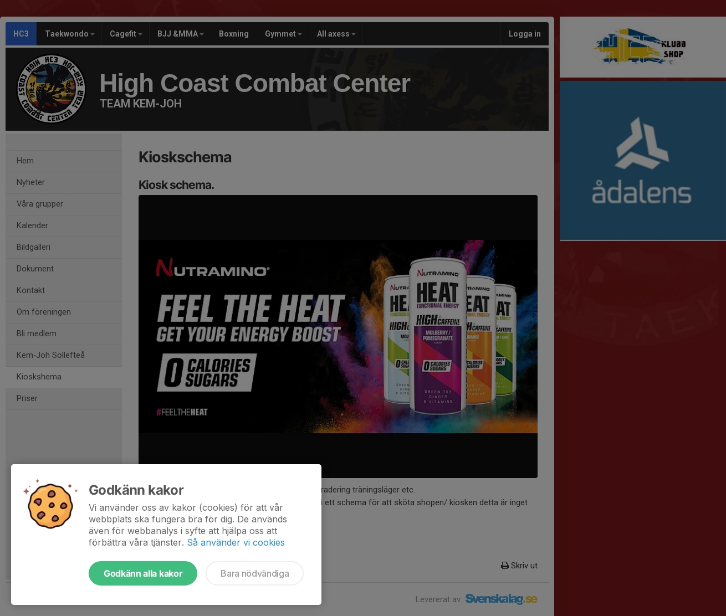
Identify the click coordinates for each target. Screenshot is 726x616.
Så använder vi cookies (236, 542)
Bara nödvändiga (255, 573)
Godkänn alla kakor (143, 573)
